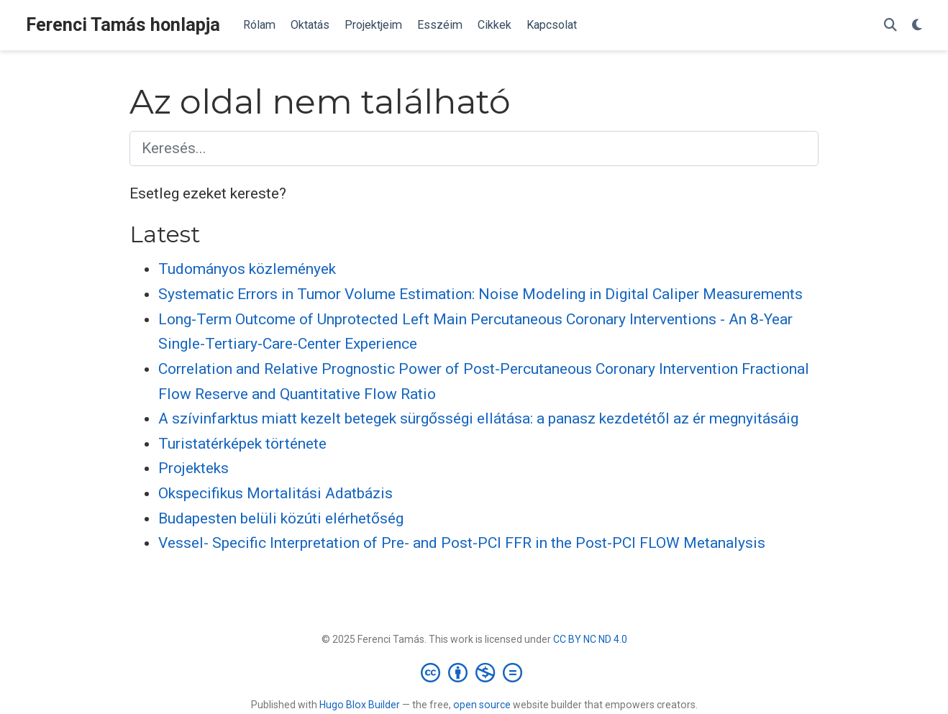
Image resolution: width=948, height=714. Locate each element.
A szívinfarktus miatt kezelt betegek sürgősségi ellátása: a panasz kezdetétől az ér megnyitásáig (478, 418)
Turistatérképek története (242, 443)
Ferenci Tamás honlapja (123, 24)
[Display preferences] (917, 25)
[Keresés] (890, 25)
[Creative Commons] (474, 672)
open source (482, 704)
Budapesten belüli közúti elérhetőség (281, 518)
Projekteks (193, 468)
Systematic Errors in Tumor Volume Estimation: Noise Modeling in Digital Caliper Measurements (480, 294)
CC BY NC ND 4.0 (590, 639)
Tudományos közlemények (247, 269)
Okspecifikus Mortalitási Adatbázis (275, 493)
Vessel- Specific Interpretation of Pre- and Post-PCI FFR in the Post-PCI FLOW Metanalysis (461, 542)
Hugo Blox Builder (359, 704)
